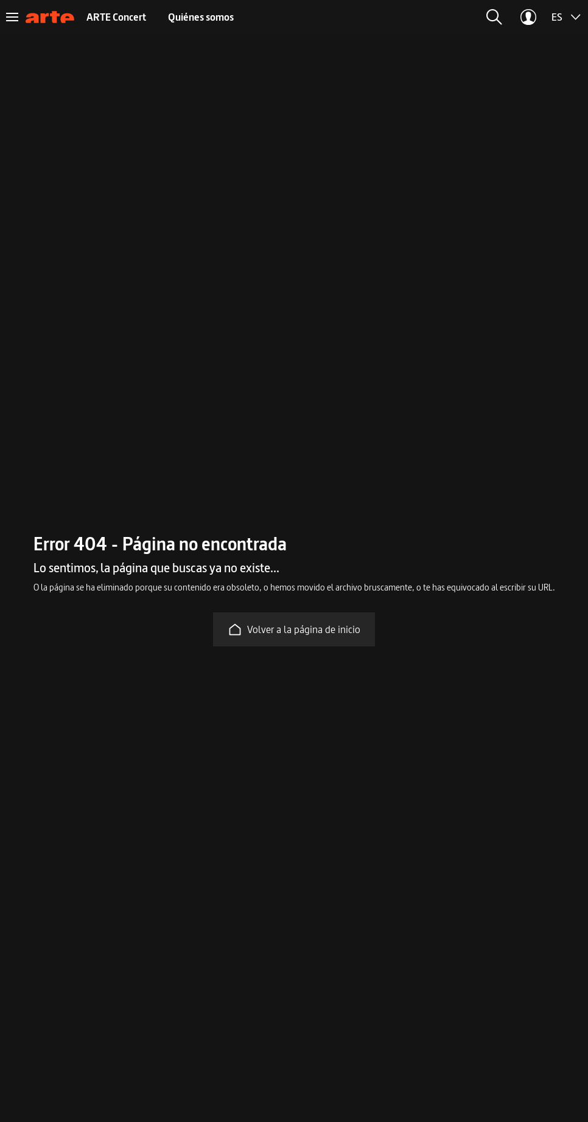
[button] (494, 17)
